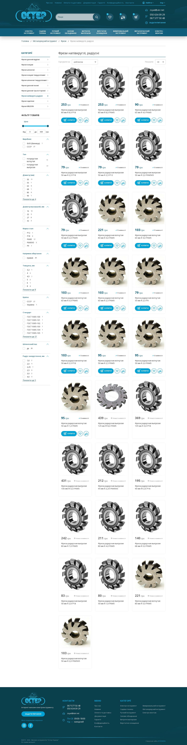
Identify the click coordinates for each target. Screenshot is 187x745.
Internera (162, 741)
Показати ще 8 (29, 289)
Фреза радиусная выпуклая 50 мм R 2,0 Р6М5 (74, 236)
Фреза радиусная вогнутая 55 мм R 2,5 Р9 (147, 299)
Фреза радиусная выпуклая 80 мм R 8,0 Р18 (74, 111)
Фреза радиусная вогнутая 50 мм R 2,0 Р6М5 (147, 361)
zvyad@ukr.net (157, 10)
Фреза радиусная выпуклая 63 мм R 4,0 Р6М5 (148, 111)
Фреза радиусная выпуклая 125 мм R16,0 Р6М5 (111, 424)
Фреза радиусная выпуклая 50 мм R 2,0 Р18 (74, 602)
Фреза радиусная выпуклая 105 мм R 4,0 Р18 (148, 424)
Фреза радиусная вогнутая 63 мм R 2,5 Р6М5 (110, 299)
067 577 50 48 (157, 18)
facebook (30, 725)
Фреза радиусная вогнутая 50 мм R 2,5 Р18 (73, 361)
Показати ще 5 (29, 380)
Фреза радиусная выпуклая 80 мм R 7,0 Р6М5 (74, 544)
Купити (71, 120)
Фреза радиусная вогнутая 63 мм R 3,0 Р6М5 (73, 299)
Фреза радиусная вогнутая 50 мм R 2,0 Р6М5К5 (73, 659)
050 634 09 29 (157, 14)
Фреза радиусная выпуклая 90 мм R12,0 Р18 (148, 487)
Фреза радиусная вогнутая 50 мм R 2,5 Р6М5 (110, 361)
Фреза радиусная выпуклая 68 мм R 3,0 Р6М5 (148, 544)
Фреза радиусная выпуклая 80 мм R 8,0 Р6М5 (111, 111)
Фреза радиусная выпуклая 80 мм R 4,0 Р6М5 (111, 544)
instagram (24, 725)
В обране (80, 120)
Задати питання (157, 22)
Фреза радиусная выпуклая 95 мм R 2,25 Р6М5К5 (111, 487)
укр (161, 3)
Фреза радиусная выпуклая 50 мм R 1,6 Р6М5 (111, 602)
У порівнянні (86, 120)
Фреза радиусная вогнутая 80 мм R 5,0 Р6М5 (147, 602)
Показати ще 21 (30, 336)
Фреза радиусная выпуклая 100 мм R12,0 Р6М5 (74, 487)
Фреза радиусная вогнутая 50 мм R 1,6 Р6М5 (73, 424)
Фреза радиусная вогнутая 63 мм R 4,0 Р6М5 (147, 236)
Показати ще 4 (29, 199)
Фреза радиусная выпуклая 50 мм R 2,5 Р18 (74, 173)
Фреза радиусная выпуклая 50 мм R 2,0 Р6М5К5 (148, 173)
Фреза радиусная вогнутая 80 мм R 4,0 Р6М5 (110, 236)
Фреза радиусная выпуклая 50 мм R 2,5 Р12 (111, 173)
